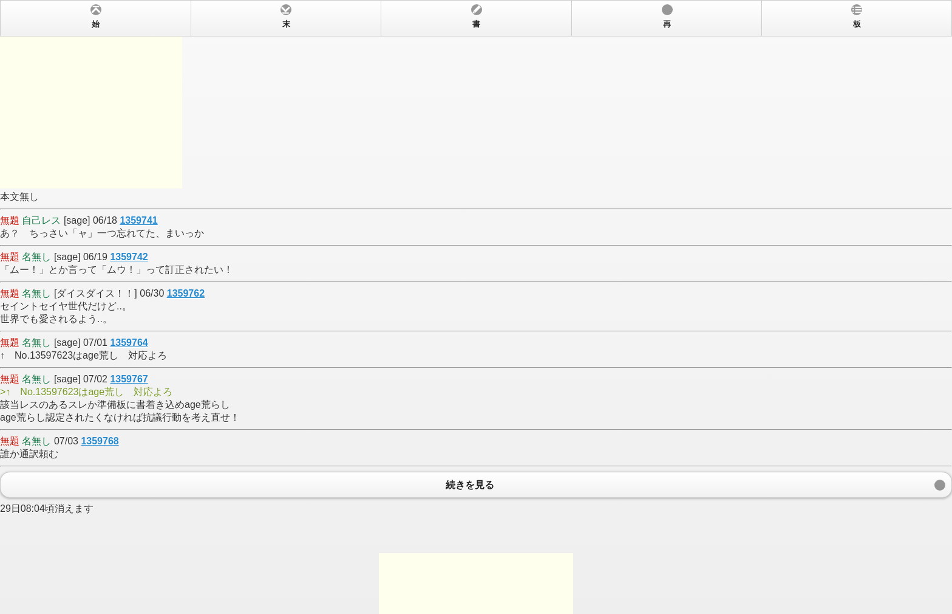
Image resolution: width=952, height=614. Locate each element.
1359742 (129, 257)
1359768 (99, 441)
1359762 (186, 293)
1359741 (138, 220)
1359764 (129, 342)
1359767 (129, 379)
